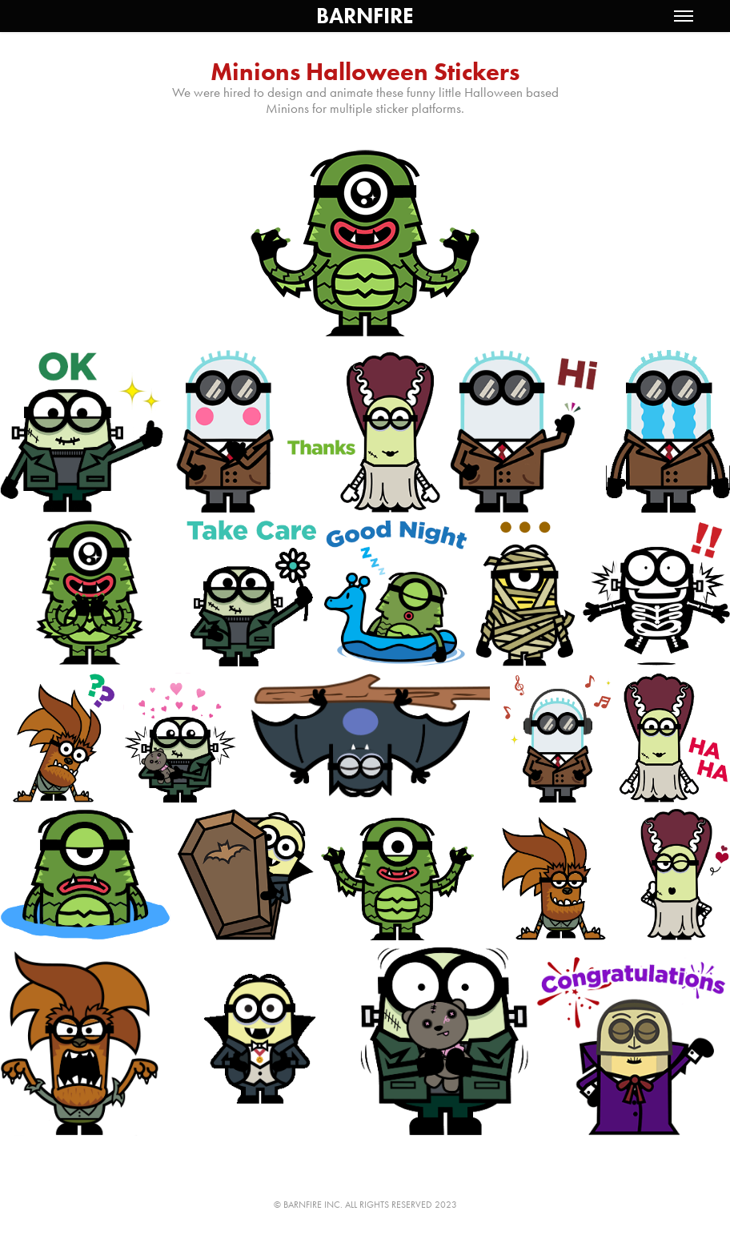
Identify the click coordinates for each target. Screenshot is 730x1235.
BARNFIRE (365, 15)
